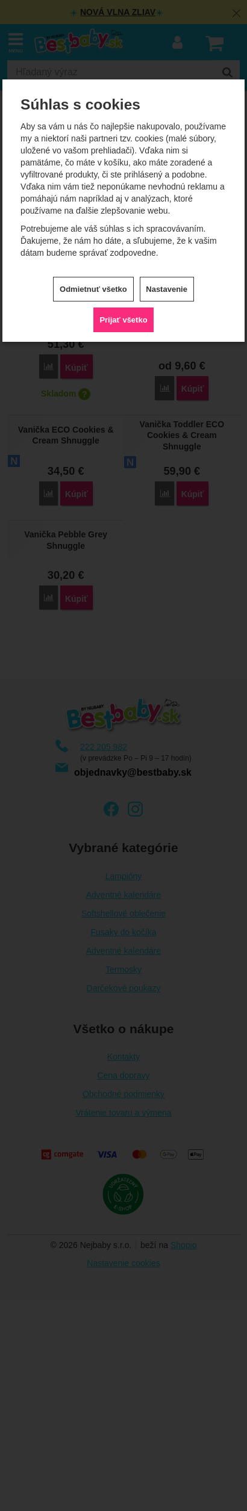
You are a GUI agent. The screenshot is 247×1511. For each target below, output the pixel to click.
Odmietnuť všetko (93, 289)
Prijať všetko (123, 319)
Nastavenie (166, 289)
